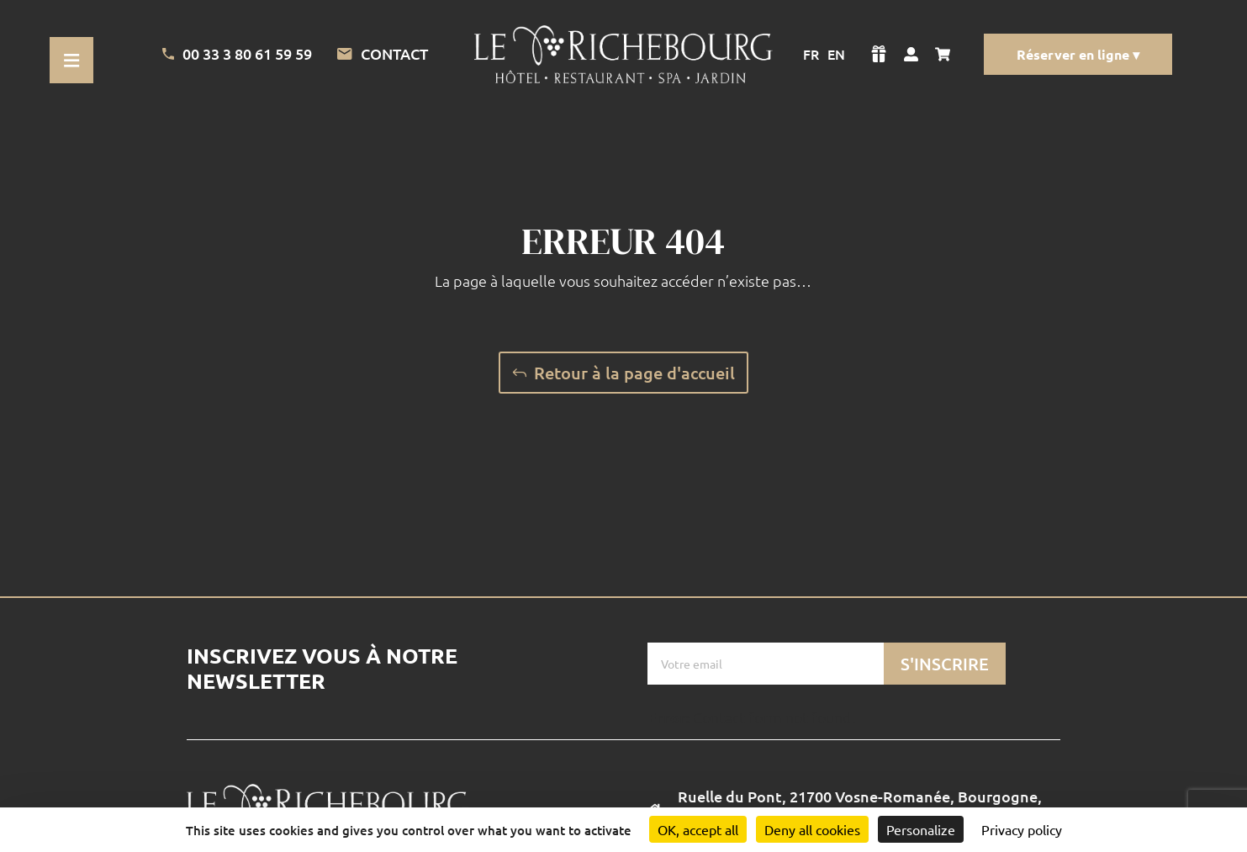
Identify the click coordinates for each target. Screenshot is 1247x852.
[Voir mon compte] (911, 53)
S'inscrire (945, 664)
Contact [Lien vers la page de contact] (382, 54)
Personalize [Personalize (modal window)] (920, 829)
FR (811, 54)
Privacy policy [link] (1021, 829)
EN (836, 54)
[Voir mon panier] (947, 53)
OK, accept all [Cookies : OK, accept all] (698, 829)
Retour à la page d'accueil (634, 373)
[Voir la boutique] (878, 53)
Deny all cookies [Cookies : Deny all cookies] (812, 829)
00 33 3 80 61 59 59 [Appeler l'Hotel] (237, 53)
